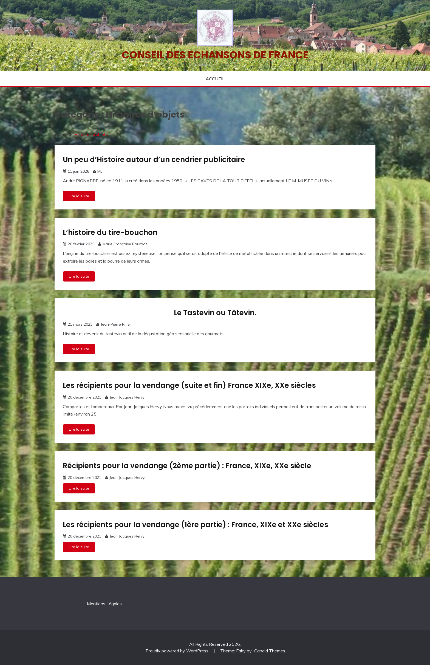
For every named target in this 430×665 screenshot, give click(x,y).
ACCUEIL (215, 78)
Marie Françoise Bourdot (125, 243)
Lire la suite (79, 196)
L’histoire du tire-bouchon (110, 232)
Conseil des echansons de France (215, 55)
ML (99, 171)
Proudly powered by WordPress (178, 650)
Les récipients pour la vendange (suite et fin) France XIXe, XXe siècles (189, 385)
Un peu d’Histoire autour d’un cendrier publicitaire (154, 159)
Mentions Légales (104, 603)
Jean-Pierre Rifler (116, 324)
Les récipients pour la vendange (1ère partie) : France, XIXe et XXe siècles (195, 525)
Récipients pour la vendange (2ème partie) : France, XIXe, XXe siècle (187, 466)
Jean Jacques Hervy (127, 397)
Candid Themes (269, 650)
